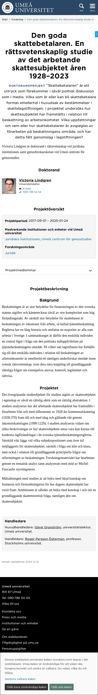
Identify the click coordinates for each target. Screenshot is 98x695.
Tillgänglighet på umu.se (20, 642)
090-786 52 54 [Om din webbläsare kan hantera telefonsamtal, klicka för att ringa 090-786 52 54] (32, 191)
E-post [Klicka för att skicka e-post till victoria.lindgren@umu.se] (27, 188)
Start (5, 19)
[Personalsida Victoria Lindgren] (35, 180)
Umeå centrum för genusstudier (67, 239)
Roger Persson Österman (44, 539)
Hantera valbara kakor (20, 679)
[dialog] (49, 673)
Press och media (14, 617)
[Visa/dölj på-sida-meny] (96, 34)
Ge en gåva (10, 629)
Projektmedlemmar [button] (20, 270)
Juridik (10, 253)
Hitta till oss (10, 603)
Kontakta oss (11, 611)
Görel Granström (48, 527)
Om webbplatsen (14, 636)
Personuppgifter (14, 648)
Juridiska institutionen (22, 239)
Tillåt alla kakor (61, 687)
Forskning (17, 19)
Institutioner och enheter (20, 623)
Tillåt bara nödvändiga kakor (26, 687)
